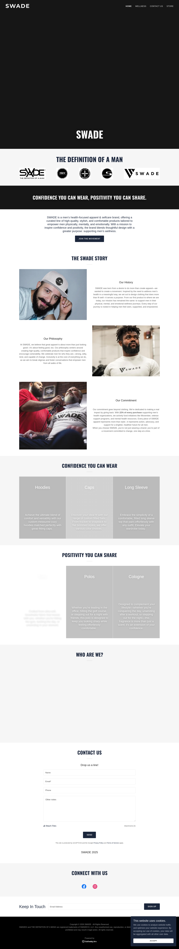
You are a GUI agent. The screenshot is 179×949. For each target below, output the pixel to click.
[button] (44, 826)
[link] (46, 7)
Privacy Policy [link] (98, 843)
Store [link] (170, 6)
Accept (153, 941)
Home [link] (129, 6)
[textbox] (89, 773)
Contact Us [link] (156, 6)
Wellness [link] (140, 6)
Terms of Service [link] (113, 843)
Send (89, 835)
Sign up (152, 907)
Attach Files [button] (51, 826)
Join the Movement (89, 239)
